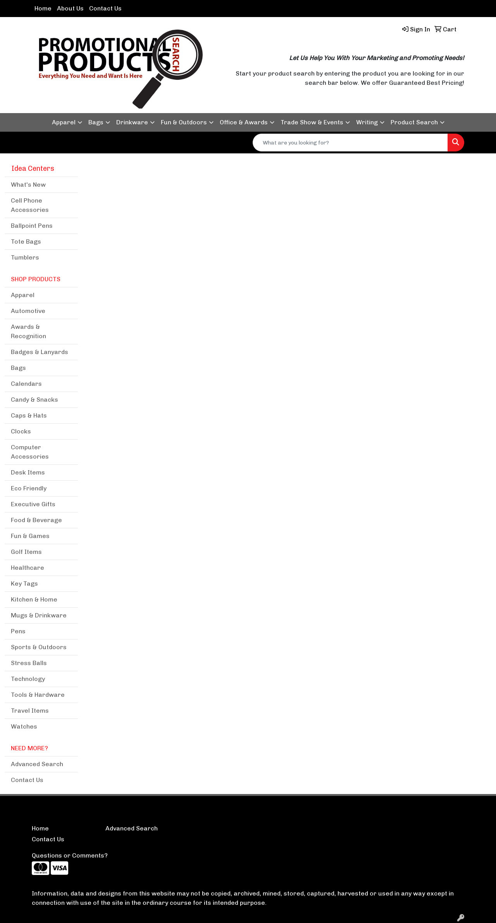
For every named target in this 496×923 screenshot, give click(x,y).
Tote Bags (26, 241)
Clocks (21, 431)
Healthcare (27, 567)
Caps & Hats (29, 415)
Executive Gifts (33, 504)
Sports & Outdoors (39, 647)
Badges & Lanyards (39, 352)
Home (43, 8)
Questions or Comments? (70, 855)
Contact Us (105, 8)
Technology (28, 678)
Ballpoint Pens (32, 225)
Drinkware (132, 122)
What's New (28, 184)
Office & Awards (244, 122)
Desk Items (28, 472)
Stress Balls (29, 663)
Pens (18, 631)
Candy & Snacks (34, 399)
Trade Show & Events (312, 122)
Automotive (28, 311)
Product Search (414, 122)
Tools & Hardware (38, 694)
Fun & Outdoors (184, 122)
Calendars (26, 383)
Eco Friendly (28, 488)
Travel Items (30, 710)
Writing (367, 122)
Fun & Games (30, 536)
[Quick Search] (350, 142)
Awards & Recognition (28, 331)
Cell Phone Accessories (30, 205)
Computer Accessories (30, 451)
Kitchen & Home (34, 599)
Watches (24, 726)
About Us (70, 8)
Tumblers (25, 257)
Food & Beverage (36, 520)
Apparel (64, 122)
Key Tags (24, 583)
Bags (95, 122)
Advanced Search (37, 764)
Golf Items (26, 551)
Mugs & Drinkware (39, 615)
